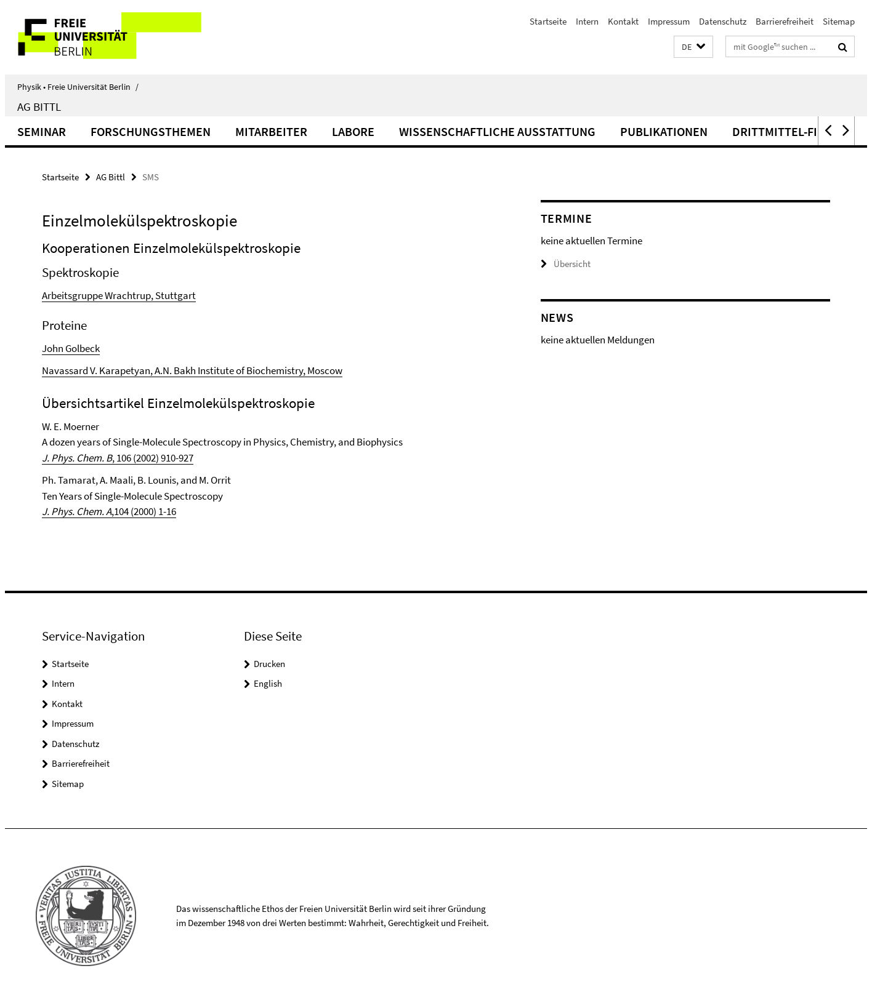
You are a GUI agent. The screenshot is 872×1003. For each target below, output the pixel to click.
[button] (693, 47)
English (268, 683)
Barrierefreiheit (784, 21)
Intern (587, 21)
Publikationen (664, 131)
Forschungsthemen (151, 131)
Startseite (548, 21)
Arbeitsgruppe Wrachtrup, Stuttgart (119, 295)
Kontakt (623, 21)
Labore (353, 131)
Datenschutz (722, 21)
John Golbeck (71, 348)
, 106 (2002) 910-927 (117, 458)
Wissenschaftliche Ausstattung (497, 131)
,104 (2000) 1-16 (109, 511)
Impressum (669, 21)
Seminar (41, 131)
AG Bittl (39, 106)
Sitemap (839, 21)
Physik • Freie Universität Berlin (78, 86)
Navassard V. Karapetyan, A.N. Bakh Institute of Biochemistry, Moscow (192, 370)
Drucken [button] (269, 663)
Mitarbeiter (271, 131)
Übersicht (566, 264)
